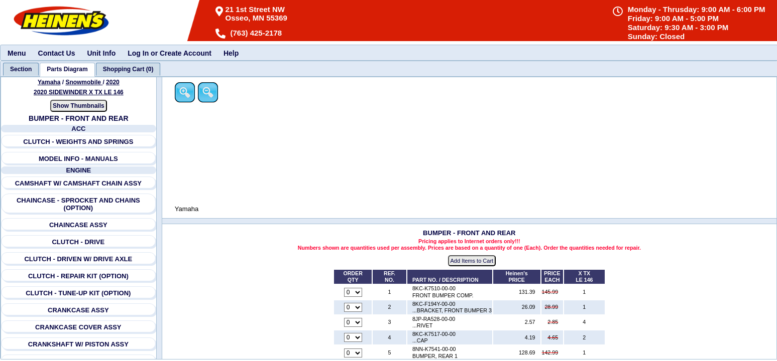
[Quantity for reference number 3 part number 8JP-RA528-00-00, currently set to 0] (354, 322)
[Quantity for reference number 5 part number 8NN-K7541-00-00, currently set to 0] (354, 352)
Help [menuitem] (231, 53)
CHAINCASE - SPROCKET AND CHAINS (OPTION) (78, 204)
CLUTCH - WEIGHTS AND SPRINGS (79, 141)
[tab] (21, 69)
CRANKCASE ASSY (78, 310)
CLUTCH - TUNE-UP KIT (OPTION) (78, 293)
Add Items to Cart (472, 261)
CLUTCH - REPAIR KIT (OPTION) (78, 276)
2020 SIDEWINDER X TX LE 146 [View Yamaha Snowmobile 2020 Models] (79, 92)
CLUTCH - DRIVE (78, 242)
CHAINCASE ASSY (78, 225)
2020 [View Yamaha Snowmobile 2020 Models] (113, 82)
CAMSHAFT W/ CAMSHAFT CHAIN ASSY (78, 183)
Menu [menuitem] (17, 53)
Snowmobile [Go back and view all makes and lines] (84, 82)
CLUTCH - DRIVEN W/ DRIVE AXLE (79, 259)
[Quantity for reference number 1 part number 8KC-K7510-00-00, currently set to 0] (354, 292)
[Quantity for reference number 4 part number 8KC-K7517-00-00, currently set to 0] (354, 337)
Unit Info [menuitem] (101, 53)
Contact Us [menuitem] (56, 53)
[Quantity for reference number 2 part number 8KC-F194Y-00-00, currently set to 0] (354, 307)
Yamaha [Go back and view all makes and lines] (49, 82)
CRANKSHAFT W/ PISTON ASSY (78, 344)
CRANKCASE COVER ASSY (78, 327)
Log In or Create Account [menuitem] (169, 53)
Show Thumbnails (78, 105)
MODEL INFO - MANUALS (78, 158)
